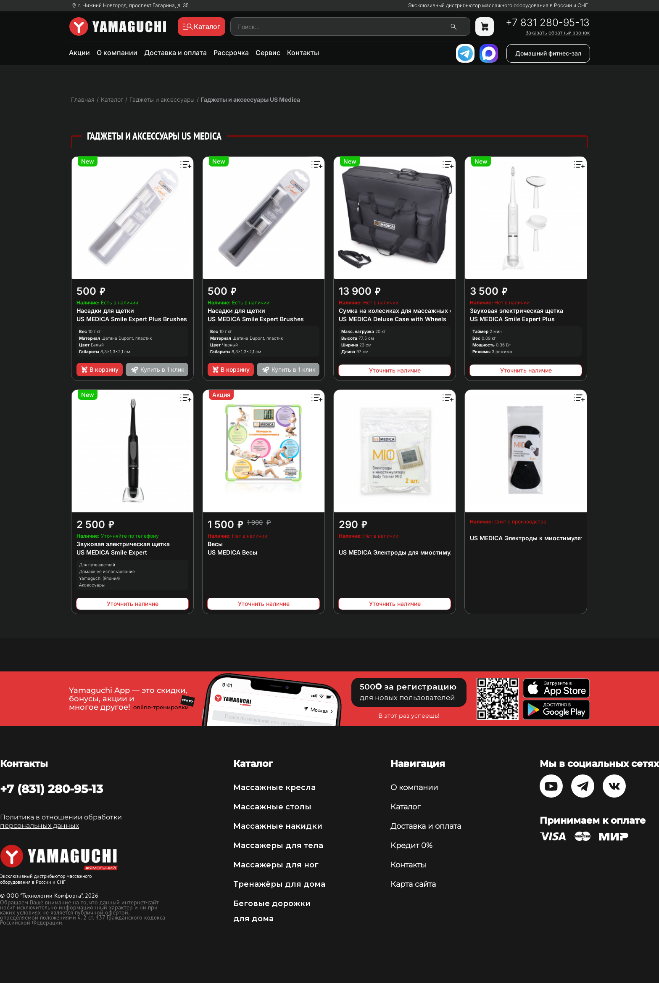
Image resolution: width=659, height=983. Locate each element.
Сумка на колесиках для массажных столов (404, 310)
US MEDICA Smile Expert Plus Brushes (131, 318)
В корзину (99, 369)
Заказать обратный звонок (557, 33)
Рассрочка (231, 52)
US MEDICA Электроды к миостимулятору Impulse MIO (551, 538)
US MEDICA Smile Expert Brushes (256, 318)
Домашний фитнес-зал (548, 53)
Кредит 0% (411, 845)
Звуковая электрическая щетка (516, 310)
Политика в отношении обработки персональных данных (61, 821)
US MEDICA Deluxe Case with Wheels (392, 318)
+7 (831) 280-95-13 (51, 789)
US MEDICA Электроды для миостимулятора (405, 552)
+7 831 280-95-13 (548, 22)
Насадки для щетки (105, 310)
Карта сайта (413, 884)
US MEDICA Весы (232, 552)
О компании (117, 52)
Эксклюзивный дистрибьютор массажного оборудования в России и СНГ (498, 5)
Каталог (405, 806)
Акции (79, 52)
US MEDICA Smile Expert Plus (512, 318)
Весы (215, 543)
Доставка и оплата (175, 52)
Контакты (303, 52)
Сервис (268, 52)
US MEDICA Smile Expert (111, 552)
